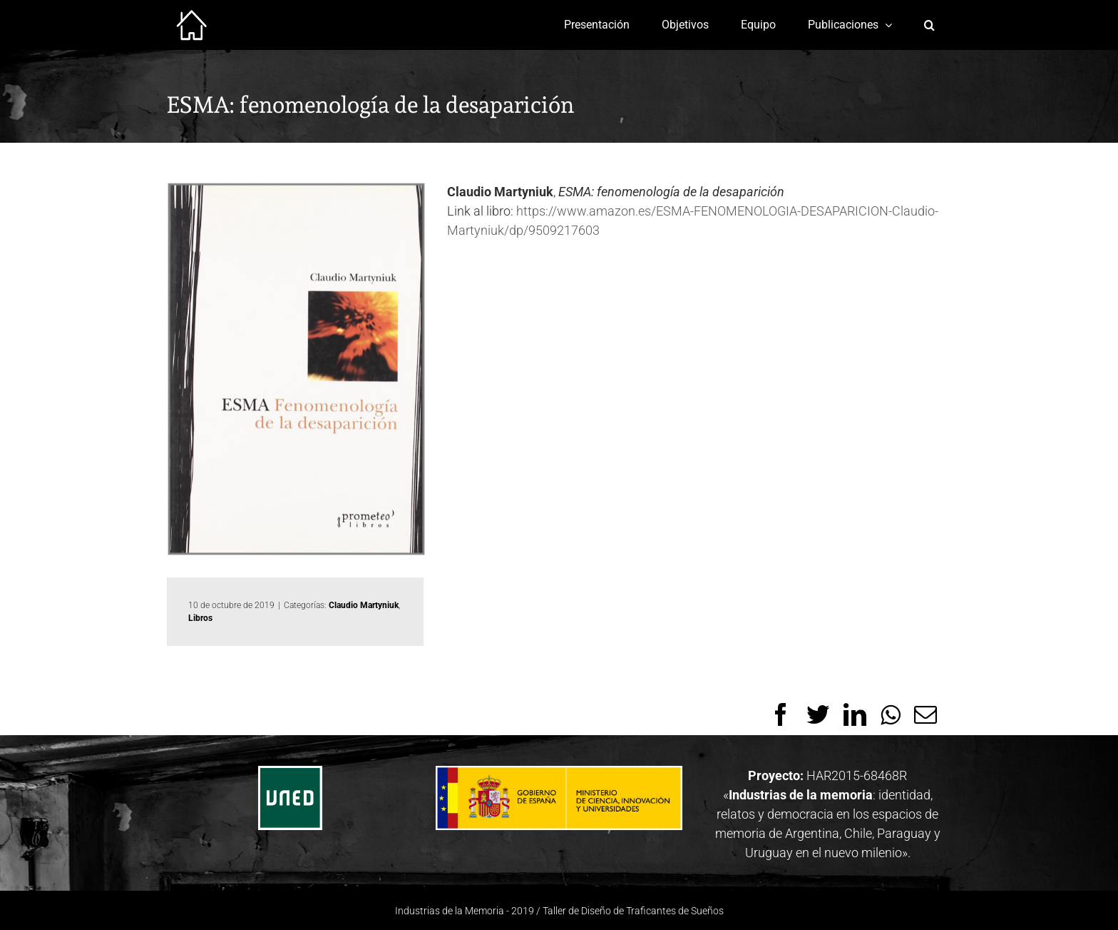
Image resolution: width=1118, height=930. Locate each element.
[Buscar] (929, 25)
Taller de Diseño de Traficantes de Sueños (633, 910)
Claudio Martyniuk (364, 605)
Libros (200, 618)
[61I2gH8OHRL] (296, 369)
